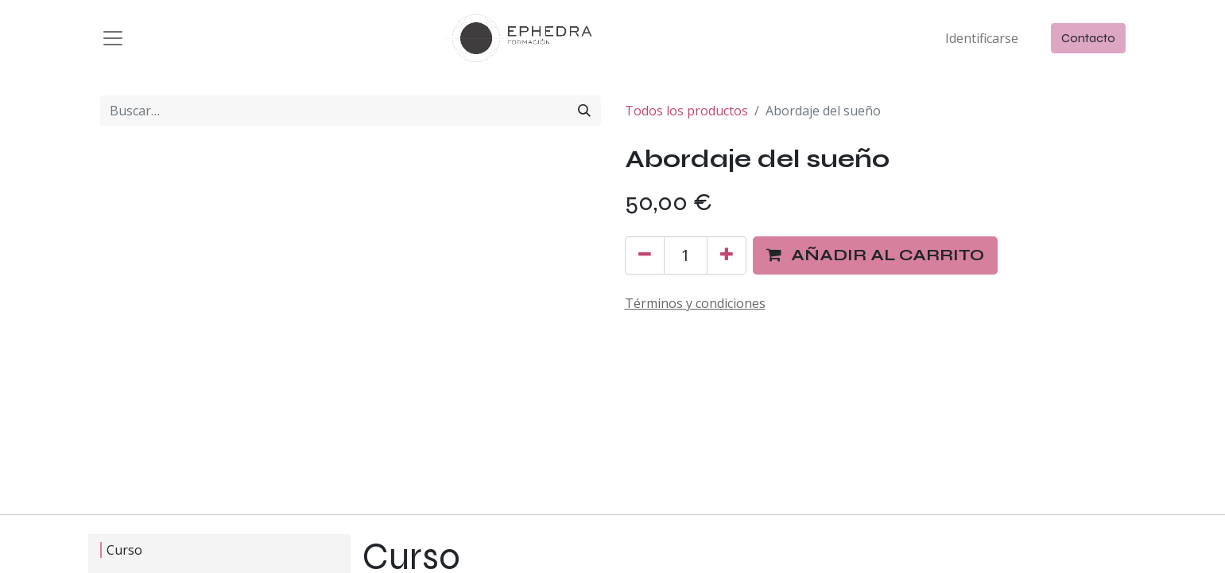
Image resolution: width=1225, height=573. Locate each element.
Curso (120, 550)
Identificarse (981, 38)
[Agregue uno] (726, 255)
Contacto (1088, 37)
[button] (875, 255)
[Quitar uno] (645, 255)
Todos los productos (686, 110)
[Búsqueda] (584, 111)
